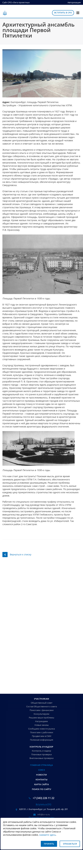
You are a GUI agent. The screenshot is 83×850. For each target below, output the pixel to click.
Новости (41, 774)
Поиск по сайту (41, 789)
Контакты (41, 779)
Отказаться (70, 843)
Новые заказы (41, 725)
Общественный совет (41, 702)
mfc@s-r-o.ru (43, 814)
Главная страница (41, 765)
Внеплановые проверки (41, 758)
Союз (41, 769)
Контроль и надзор (41, 746)
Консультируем (41, 713)
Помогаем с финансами (42, 710)
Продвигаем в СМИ (41, 736)
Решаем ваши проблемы (41, 717)
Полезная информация (41, 739)
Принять (49, 843)
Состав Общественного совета (41, 706)
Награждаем (41, 721)
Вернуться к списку (16, 554)
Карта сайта (41, 784)
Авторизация (74, 2)
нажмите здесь (47, 834)
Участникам (41, 698)
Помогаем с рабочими (41, 732)
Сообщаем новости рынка (41, 728)
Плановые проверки (41, 754)
